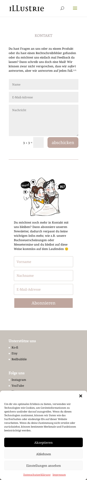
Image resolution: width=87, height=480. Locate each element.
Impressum (59, 474)
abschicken (63, 142)
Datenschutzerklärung (36, 474)
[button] (81, 396)
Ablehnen (43, 454)
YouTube (18, 386)
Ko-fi (15, 347)
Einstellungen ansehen (43, 465)
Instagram (19, 380)
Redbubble (19, 359)
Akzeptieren (43, 442)
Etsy (14, 353)
